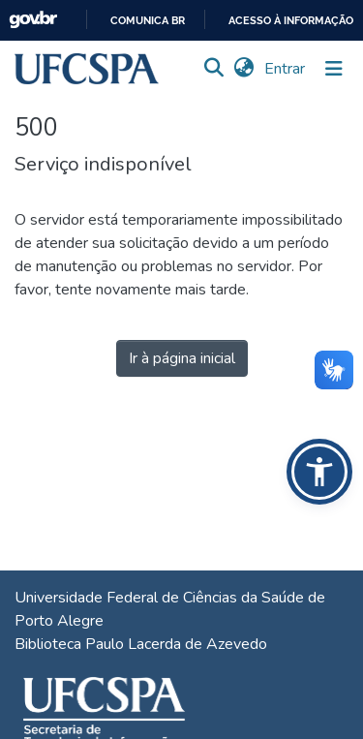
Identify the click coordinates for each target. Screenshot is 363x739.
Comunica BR (147, 21)
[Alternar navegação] (333, 68)
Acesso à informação (290, 21)
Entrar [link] (285, 68)
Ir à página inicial (182, 358)
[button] (87, 68)
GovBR (33, 20)
